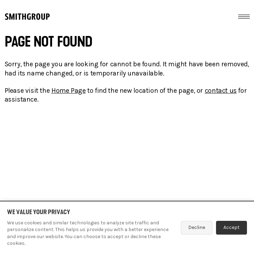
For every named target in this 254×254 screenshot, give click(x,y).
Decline (196, 227)
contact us (221, 90)
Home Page (68, 90)
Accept (231, 227)
